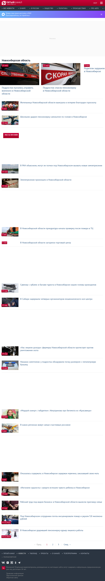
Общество (48, 8)
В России (35, 8)
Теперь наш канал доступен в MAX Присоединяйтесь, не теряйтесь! (18, 14)
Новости (22, 553)
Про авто (95, 8)
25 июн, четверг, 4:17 (11, 4)
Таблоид (33, 553)
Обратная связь (12, 577)
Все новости (8, 8)
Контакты (85, 553)
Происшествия (79, 8)
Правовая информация (15, 573)
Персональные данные (14, 575)
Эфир (95, 3)
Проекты (44, 553)
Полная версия (9, 557)
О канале (56, 553)
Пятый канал (9, 553)
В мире (23, 8)
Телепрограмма (70, 553)
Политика (63, 8)
